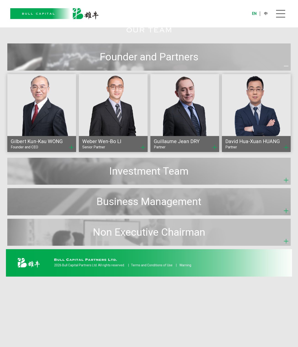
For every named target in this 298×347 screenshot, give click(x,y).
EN (254, 13)
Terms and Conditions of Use (152, 319)
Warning (185, 319)
